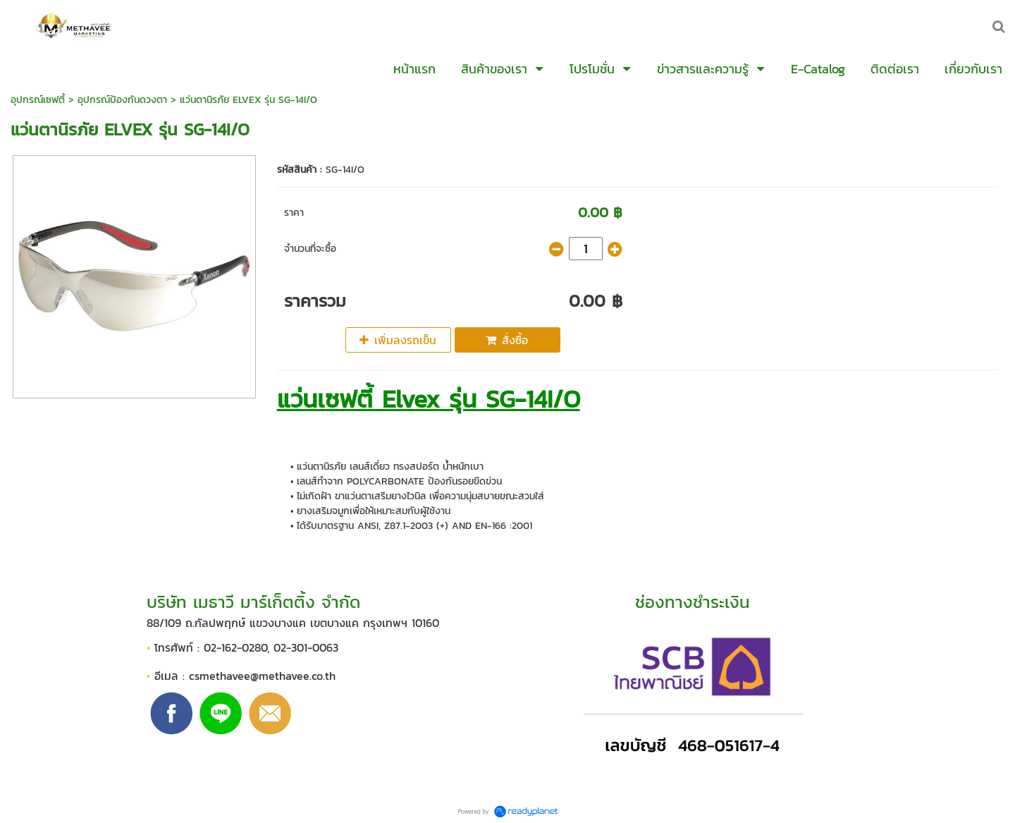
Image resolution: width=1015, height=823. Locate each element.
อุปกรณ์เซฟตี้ (38, 99)
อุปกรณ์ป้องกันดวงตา (122, 99)
